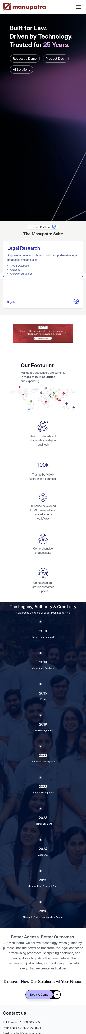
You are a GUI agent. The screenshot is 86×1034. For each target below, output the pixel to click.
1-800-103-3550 (31, 1022)
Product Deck (56, 58)
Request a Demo (25, 58)
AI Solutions (21, 69)
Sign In (11, 302)
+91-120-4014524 (29, 1027)
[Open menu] (78, 7)
